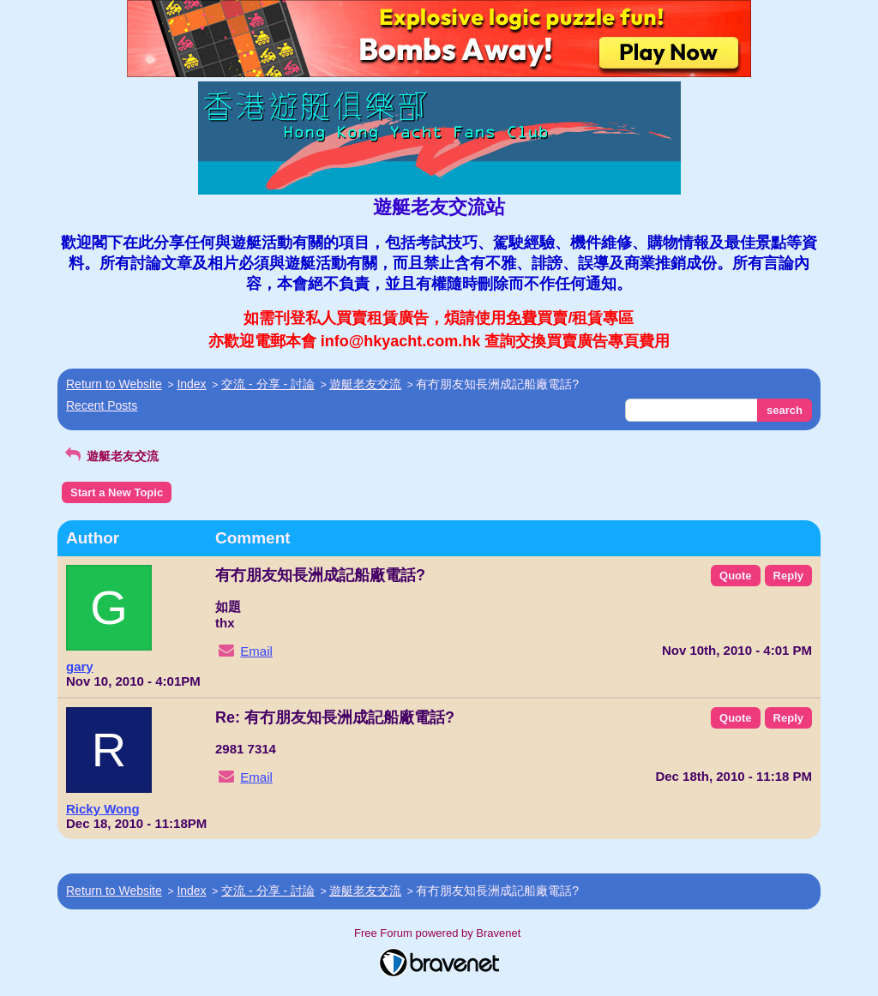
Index (191, 384)
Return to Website (114, 384)
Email (256, 651)
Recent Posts (101, 405)
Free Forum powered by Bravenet (439, 933)
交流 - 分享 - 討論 (268, 384)
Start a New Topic (116, 492)
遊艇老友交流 (365, 384)
